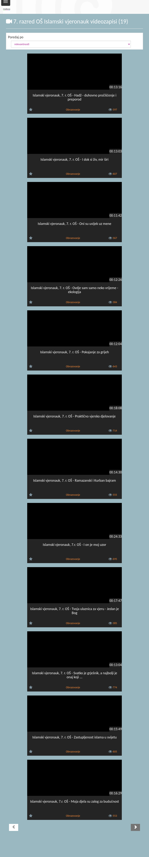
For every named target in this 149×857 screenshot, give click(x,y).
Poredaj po (15, 37)
